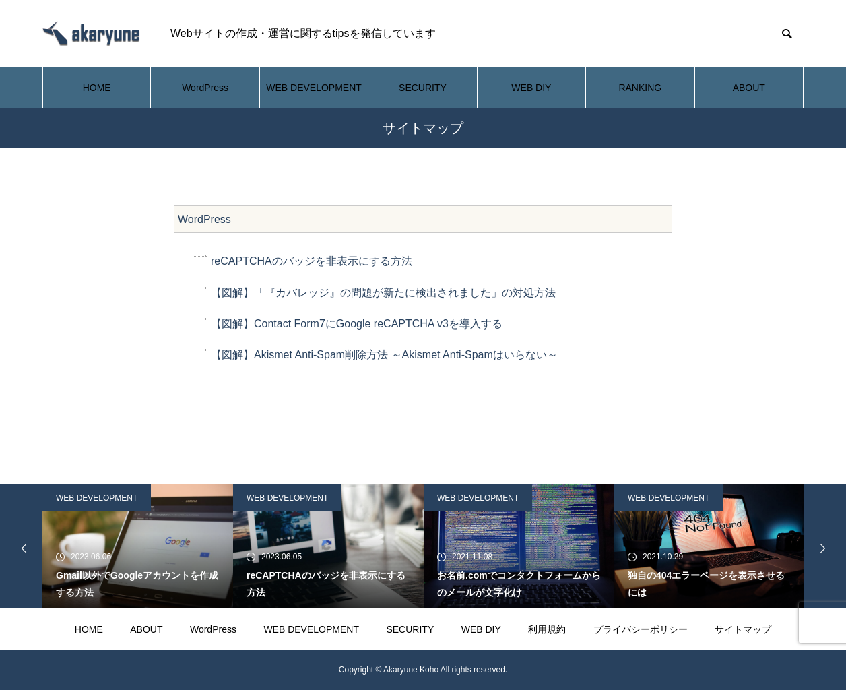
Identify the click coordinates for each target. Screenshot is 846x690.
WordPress (205, 87)
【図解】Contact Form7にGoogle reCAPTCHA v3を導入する (356, 324)
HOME (97, 87)
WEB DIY (531, 87)
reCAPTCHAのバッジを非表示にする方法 (311, 261)
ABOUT (749, 87)
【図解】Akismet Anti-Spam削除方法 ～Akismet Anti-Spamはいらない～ (384, 354)
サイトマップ (743, 629)
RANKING (639, 87)
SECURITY (423, 87)
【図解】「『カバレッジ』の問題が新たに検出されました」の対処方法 (383, 293)
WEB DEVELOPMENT (314, 87)
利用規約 (547, 629)
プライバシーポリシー (640, 629)
